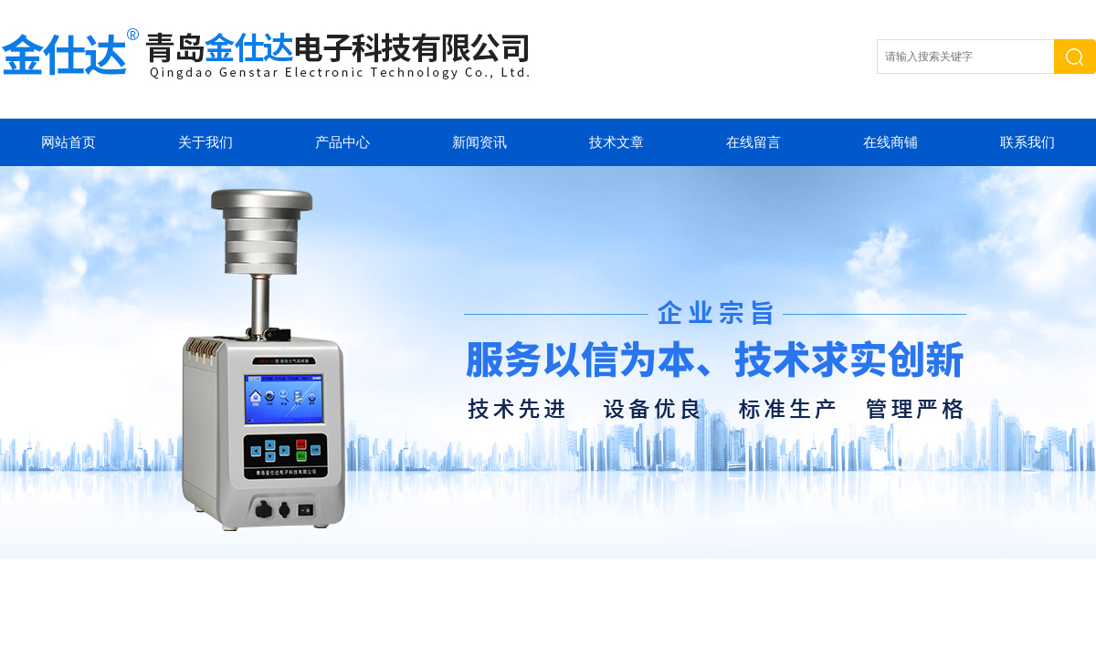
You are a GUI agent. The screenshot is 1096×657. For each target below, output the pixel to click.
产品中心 (342, 142)
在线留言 (753, 142)
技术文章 (616, 142)
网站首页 (68, 142)
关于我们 (205, 142)
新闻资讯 (479, 142)
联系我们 (1027, 142)
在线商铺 (890, 142)
